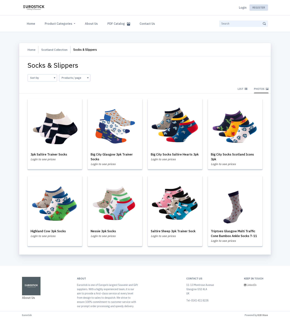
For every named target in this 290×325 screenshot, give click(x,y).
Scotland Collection (55, 49)
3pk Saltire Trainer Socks (50, 154)
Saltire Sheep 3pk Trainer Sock (174, 232)
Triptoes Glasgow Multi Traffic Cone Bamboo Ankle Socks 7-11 (234, 237)
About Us (91, 23)
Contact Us (147, 23)
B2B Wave (262, 321)
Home (32, 23)
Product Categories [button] (59, 23)
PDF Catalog (118, 23)
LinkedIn (250, 291)
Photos (261, 89)
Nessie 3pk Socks (104, 232)
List (242, 89)
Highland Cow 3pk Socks (49, 232)
